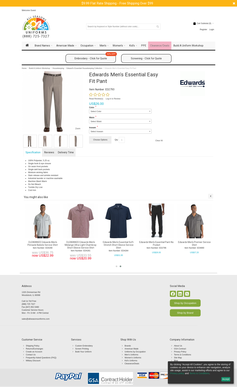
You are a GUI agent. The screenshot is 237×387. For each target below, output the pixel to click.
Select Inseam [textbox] (97, 131)
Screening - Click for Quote (146, 58)
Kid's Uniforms (131, 360)
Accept (225, 379)
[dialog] (201, 372)
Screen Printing (82, 349)
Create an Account (34, 352)
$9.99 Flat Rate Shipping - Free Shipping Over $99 (117, 3)
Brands (128, 346)
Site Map (178, 358)
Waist (91, 117)
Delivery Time (66, 152)
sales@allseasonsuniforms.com (36, 319)
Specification (33, 152)
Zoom (77, 128)
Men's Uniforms (131, 355)
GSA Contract (180, 349)
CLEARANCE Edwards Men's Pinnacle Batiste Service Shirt (134, 243)
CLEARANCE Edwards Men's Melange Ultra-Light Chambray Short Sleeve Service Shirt (172, 245)
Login (211, 29)
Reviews (49, 152)
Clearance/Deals (132, 363)
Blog (176, 360)
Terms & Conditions (182, 355)
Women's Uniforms (133, 358)
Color (91, 107)
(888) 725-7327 (36, 36)
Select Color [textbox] (96, 111)
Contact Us (31, 355)
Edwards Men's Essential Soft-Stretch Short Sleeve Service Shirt (209, 245)
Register (203, 29)
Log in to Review (113, 99)
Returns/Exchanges (34, 349)
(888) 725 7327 (28, 304)
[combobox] (120, 111)
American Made (131, 349)
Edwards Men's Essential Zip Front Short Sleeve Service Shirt (96, 243)
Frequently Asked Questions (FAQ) (41, 358)
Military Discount (33, 360)
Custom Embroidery (84, 346)
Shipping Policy (32, 346)
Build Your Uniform (83, 352)
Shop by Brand (185, 312)
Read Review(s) (96, 99)
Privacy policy (177, 373)
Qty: (116, 140)
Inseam (92, 127)
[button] (116, 266)
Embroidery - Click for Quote (95, 57)
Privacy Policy (180, 352)
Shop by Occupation (185, 303)
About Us (178, 346)
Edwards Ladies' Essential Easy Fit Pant (58, 243)
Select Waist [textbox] (96, 121)
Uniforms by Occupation (135, 352)
